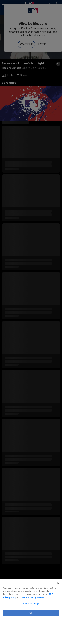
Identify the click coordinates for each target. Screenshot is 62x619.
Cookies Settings (31, 604)
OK (30, 613)
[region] (31, 599)
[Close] (58, 583)
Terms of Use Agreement (32, 597)
